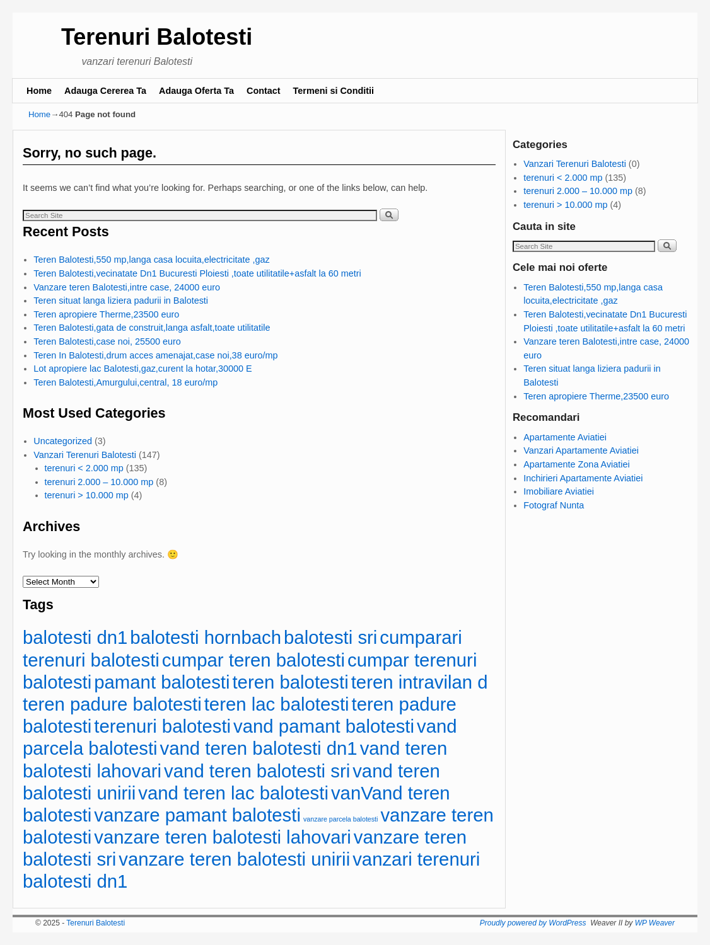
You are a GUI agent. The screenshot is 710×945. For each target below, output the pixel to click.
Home (39, 91)
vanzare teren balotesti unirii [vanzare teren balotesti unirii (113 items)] (234, 859)
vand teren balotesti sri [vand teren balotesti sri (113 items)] (257, 770)
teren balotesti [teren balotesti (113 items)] (290, 682)
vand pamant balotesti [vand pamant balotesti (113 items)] (323, 726)
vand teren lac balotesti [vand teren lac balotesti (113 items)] (233, 792)
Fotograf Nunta (553, 505)
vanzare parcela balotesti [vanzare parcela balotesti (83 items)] (340, 819)
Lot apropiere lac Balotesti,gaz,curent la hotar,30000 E (142, 369)
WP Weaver (655, 923)
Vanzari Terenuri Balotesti (84, 455)
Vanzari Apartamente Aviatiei (581, 450)
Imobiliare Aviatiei (558, 491)
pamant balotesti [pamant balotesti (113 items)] (162, 682)
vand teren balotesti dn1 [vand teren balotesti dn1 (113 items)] (259, 748)
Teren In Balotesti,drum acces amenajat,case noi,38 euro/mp (155, 355)
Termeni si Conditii (333, 91)
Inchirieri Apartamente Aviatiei (583, 478)
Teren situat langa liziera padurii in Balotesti (120, 300)
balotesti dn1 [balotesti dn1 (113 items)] (75, 637)
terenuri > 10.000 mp (87, 495)
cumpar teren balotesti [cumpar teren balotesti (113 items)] (253, 660)
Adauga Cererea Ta (105, 91)
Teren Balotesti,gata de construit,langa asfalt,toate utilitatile (151, 328)
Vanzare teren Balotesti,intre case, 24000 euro (126, 287)
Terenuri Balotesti (156, 37)
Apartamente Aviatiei (565, 437)
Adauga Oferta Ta (196, 91)
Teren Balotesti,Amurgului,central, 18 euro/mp (125, 382)
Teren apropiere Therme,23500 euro (106, 314)
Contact (264, 91)
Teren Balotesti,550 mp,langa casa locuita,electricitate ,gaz (151, 260)
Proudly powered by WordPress (533, 923)
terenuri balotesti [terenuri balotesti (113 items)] (162, 726)
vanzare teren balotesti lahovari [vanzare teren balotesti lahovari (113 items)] (222, 837)
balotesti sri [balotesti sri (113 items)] (330, 637)
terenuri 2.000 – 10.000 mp (99, 482)
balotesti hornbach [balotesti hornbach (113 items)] (205, 637)
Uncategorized (62, 441)
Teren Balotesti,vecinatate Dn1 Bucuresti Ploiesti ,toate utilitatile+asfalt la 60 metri (197, 273)
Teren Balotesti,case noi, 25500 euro (107, 341)
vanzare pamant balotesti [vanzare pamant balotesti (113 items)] (197, 815)
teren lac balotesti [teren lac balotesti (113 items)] (276, 704)
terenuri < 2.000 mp (84, 468)
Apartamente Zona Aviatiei (576, 464)
